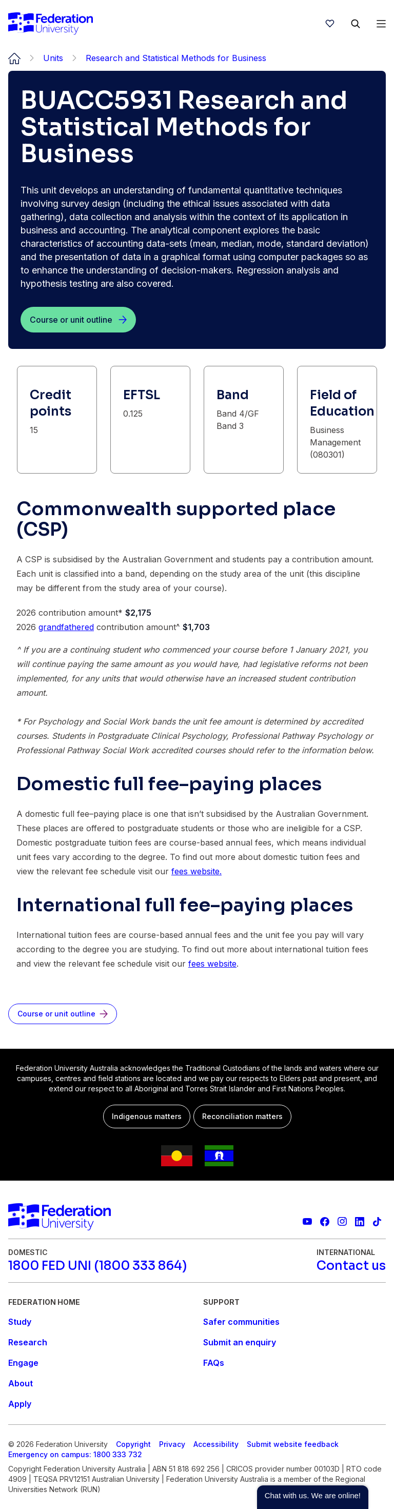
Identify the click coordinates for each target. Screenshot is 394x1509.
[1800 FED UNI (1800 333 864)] (97, 1266)
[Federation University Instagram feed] (342, 1221)
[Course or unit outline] (78, 319)
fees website (212, 963)
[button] (312, 1497)
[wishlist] (329, 23)
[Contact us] (351, 1266)
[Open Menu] (381, 23)
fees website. (196, 871)
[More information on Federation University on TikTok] (377, 1221)
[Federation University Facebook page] (324, 1221)
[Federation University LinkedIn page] (359, 1221)
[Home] (50, 23)
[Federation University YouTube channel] (307, 1221)
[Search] (355, 23)
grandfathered (66, 627)
